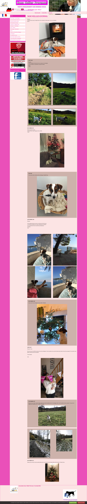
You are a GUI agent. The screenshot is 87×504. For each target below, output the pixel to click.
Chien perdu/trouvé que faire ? (16, 39)
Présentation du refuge (14, 22)
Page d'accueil (37, 12)
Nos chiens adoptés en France (15, 36)
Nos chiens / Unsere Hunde (15, 18)
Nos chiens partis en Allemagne (16, 38)
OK (22, 9)
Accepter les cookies (73, 502)
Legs (11, 30)
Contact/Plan (44, 12)
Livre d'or (50, 12)
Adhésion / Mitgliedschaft (15, 24)
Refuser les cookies (81, 502)
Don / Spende (13, 27)
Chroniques (12, 33)
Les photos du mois (14, 35)
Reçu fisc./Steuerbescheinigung (16, 32)
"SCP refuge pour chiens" (35, 9)
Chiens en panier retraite (15, 21)
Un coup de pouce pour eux (15, 19)
